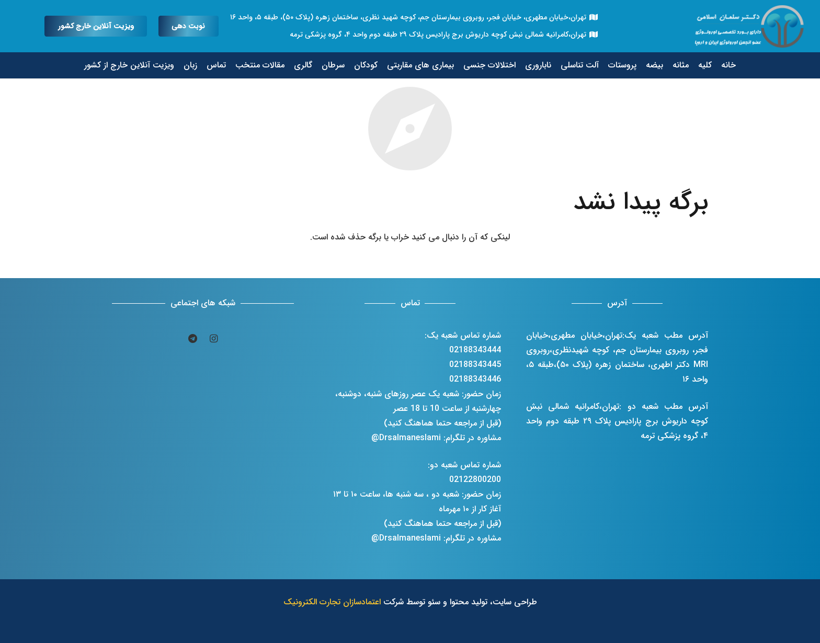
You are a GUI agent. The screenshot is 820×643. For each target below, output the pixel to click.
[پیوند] (750, 26)
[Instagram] (213, 338)
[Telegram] (192, 338)
